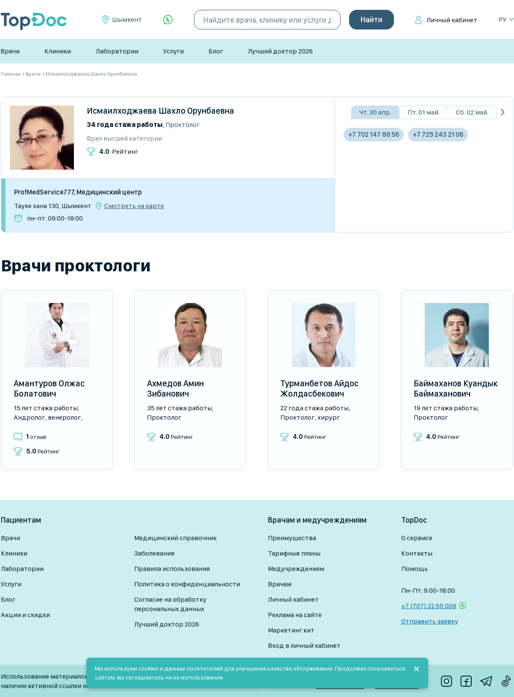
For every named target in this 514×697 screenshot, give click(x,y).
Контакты (416, 553)
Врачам (279, 584)
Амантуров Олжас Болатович (49, 388)
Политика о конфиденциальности (187, 584)
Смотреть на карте (134, 206)
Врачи (10, 51)
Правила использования (172, 569)
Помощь (414, 569)
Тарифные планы (294, 553)
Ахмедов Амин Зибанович (175, 388)
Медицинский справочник (175, 538)
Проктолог (182, 125)
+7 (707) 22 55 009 (428, 606)
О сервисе (416, 538)
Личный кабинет (451, 20)
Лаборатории (117, 51)
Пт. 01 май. (424, 112)
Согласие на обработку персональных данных (170, 604)
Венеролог (64, 417)
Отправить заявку (429, 621)
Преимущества (292, 538)
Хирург (328, 417)
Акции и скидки (25, 615)
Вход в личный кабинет (304, 645)
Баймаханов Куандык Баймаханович (456, 388)
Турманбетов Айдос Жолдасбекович (319, 388)
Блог (216, 51)
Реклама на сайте (295, 615)
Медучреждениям (296, 569)
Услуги (173, 51)
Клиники (57, 51)
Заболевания (154, 553)
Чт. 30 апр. (375, 112)
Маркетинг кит (291, 630)
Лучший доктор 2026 (280, 51)
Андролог (29, 417)
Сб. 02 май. (472, 112)
